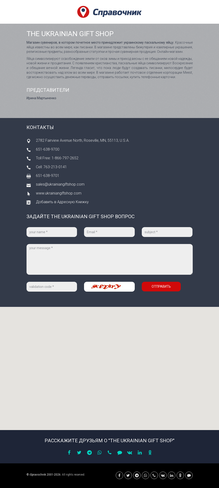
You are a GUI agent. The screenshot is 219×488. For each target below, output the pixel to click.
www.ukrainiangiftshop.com (58, 193)
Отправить (161, 286)
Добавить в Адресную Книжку (62, 202)
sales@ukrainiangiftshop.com (60, 184)
